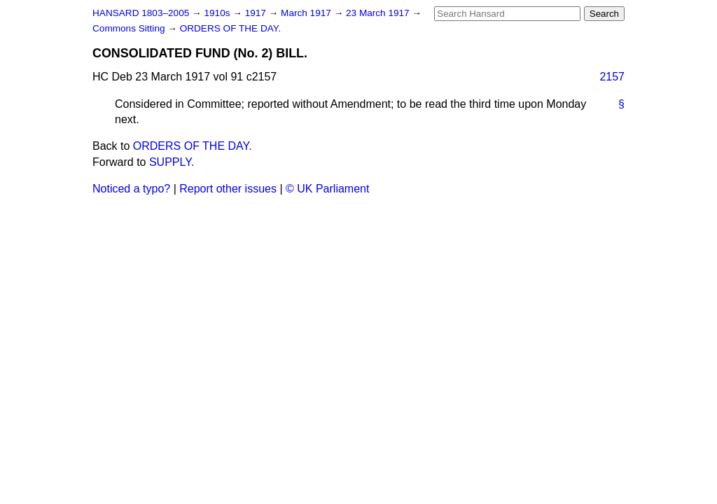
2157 (612, 77)
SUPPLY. (171, 162)
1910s (218, 13)
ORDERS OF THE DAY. (230, 28)
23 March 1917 (379, 13)
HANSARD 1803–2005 (140, 13)
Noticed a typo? (131, 189)
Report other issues (228, 189)
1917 (257, 13)
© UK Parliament (327, 189)
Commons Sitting (129, 28)
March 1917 (307, 13)
